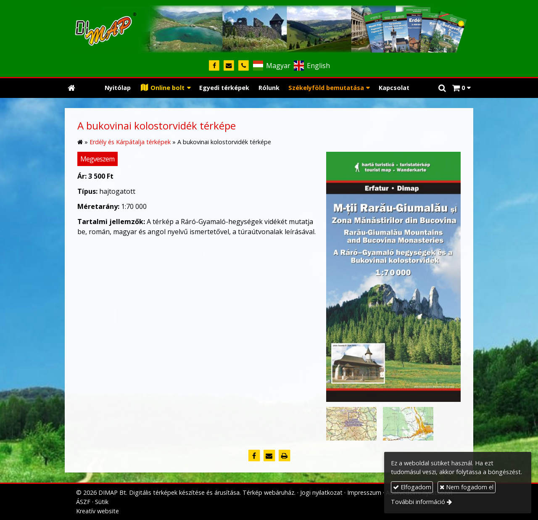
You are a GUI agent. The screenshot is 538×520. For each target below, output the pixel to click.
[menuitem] (117, 88)
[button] (461, 88)
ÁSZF (83, 502)
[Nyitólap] (269, 27)
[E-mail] (229, 66)
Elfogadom (412, 487)
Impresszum (364, 492)
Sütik (101, 502)
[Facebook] (214, 66)
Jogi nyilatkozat (321, 492)
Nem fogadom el (466, 487)
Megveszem (97, 159)
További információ (418, 502)
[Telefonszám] (243, 66)
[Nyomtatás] (284, 455)
